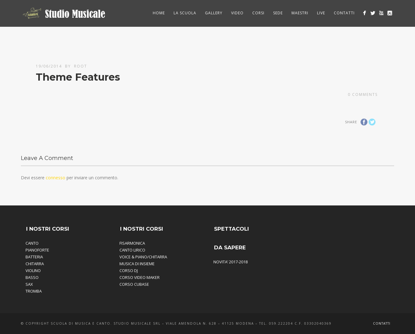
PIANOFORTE (37, 250)
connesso (55, 178)
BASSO (32, 277)
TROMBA (34, 291)
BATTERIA (34, 257)
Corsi (258, 13)
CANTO (32, 243)
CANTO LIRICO (132, 250)
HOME (159, 13)
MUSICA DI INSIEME (137, 263)
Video (237, 13)
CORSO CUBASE (134, 284)
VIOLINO (33, 270)
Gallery (213, 13)
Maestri (299, 13)
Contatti (344, 13)
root (80, 66)
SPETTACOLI (231, 229)
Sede (278, 13)
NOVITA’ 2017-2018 (230, 262)
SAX (29, 284)
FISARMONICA (132, 243)
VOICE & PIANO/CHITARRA (143, 257)
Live (321, 13)
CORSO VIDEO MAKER (139, 277)
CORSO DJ (128, 270)
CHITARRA (35, 263)
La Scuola (185, 13)
